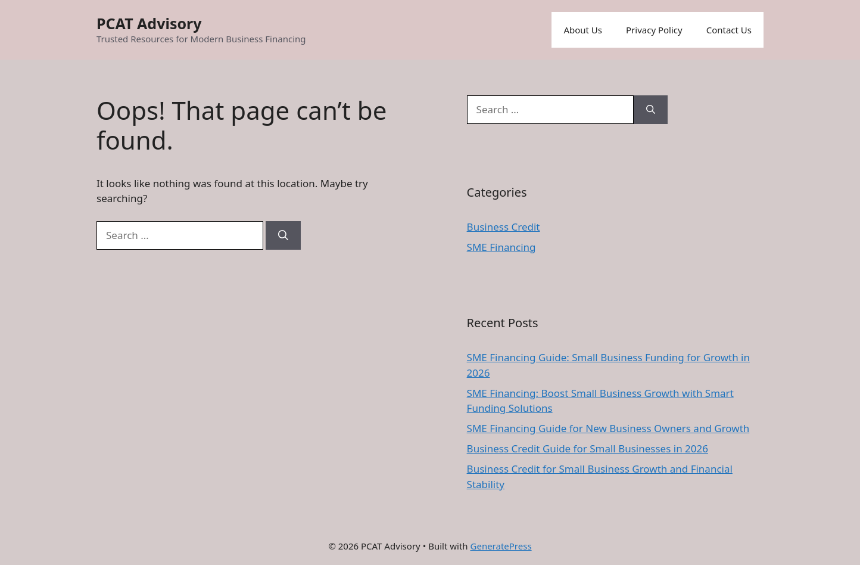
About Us (582, 30)
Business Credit (503, 227)
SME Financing (501, 247)
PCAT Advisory (149, 23)
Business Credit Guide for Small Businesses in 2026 (587, 448)
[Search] (283, 235)
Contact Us (729, 30)
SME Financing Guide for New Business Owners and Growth (608, 428)
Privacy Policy (654, 30)
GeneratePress (501, 546)
